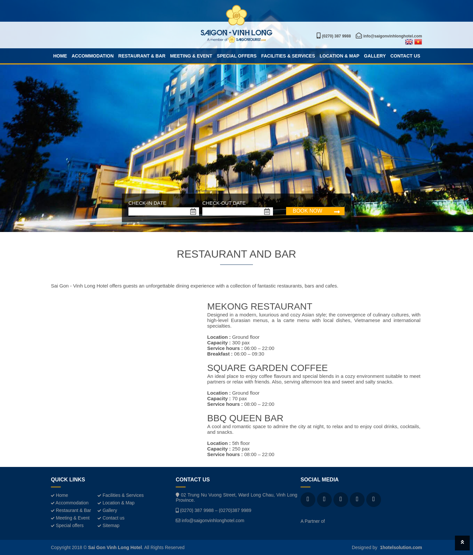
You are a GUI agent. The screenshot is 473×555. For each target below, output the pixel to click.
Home (60, 55)
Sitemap (108, 525)
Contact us (405, 55)
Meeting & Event (191, 55)
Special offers (237, 55)
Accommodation (93, 55)
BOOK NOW (307, 211)
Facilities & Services (288, 55)
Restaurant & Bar (142, 55)
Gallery (375, 55)
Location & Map (339, 55)
